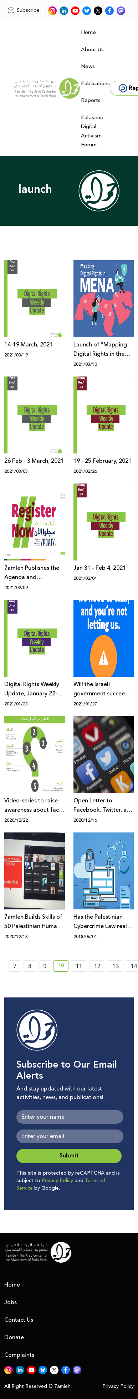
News (88, 66)
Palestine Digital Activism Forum (92, 131)
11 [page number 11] (79, 966)
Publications (95, 83)
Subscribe (23, 10)
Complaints (19, 1355)
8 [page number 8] (29, 966)
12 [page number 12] (97, 966)
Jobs (10, 1302)
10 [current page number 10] (63, 967)
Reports (91, 100)
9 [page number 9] (44, 966)
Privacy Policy (57, 1181)
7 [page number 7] (14, 966)
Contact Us (18, 1320)
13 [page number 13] (115, 966)
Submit (69, 1155)
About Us (92, 49)
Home (88, 32)
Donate (14, 1337)
